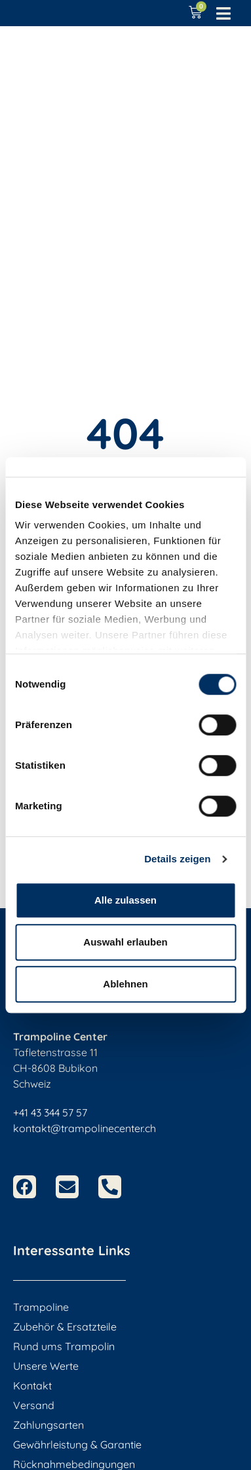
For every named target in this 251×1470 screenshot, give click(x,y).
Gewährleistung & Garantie (77, 1444)
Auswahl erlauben (125, 941)
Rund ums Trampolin (64, 1346)
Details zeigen (177, 858)
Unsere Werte (46, 1365)
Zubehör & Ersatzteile (65, 1326)
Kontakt (32, 1385)
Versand (33, 1405)
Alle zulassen (125, 900)
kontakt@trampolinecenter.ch (84, 1128)
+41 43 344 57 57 (50, 1112)
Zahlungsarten (48, 1424)
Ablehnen (125, 983)
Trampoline (41, 1307)
